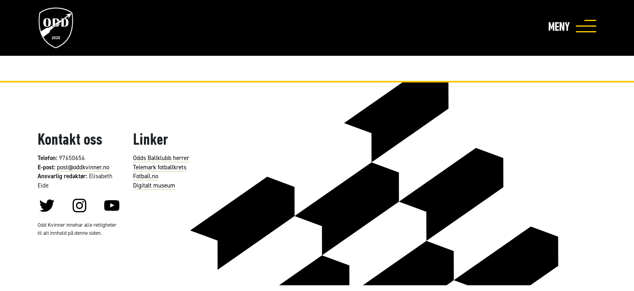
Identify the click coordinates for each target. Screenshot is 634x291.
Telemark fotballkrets (159, 167)
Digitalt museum (154, 185)
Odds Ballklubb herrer (161, 158)
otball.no (147, 176)
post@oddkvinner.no (83, 167)
